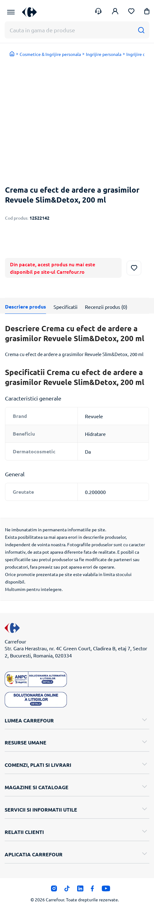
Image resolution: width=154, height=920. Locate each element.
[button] (146, 12)
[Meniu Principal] (11, 12)
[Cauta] (141, 30)
